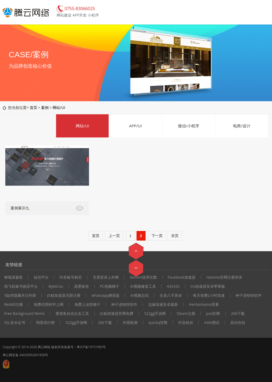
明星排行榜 (45, 322)
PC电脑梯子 (109, 286)
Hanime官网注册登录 (224, 277)
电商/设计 (241, 125)
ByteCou (56, 286)
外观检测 (130, 322)
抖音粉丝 (185, 322)
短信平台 (41, 277)
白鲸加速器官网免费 (116, 313)
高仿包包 (237, 322)
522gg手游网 (155, 313)
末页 (174, 236)
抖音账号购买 (71, 277)
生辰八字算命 (171, 295)
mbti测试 (211, 322)
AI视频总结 (139, 295)
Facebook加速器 (182, 277)
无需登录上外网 (106, 277)
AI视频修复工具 (143, 286)
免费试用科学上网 (48, 304)
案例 (45, 107)
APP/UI (135, 125)
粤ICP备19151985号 (91, 347)
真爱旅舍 (81, 286)
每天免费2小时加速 (209, 295)
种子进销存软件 (249, 295)
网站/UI (59, 107)
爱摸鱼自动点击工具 (72, 313)
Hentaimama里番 (204, 304)
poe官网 (213, 313)
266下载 (238, 313)
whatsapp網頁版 (105, 295)
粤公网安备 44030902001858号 (25, 355)
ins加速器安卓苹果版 (207, 286)
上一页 (114, 236)
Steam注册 (186, 313)
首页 (33, 107)
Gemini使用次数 (143, 277)
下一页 (157, 236)
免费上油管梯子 (87, 304)
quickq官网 (157, 322)
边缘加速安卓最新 (163, 304)
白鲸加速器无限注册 (63, 295)
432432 (173, 286)
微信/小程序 (188, 125)
